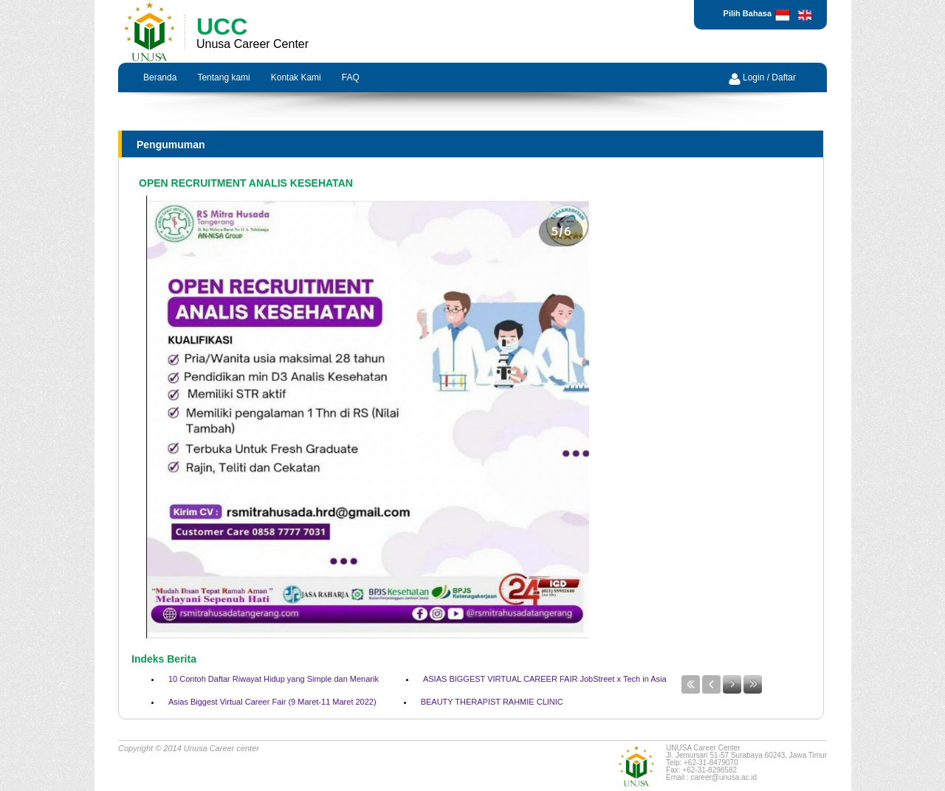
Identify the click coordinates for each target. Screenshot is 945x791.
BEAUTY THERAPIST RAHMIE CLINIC (492, 701)
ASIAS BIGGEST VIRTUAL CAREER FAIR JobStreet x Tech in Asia (545, 678)
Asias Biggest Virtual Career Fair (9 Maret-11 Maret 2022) (272, 701)
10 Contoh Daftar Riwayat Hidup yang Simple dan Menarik (273, 678)
